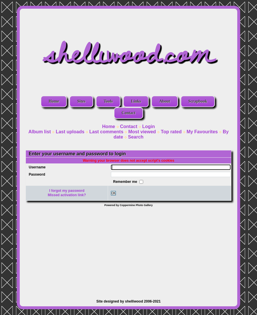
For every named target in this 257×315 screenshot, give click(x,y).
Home (53, 101)
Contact (128, 113)
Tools (108, 101)
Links (136, 101)
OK (113, 193)
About (164, 101)
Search (135, 136)
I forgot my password (67, 191)
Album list (39, 131)
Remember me (125, 181)
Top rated (171, 131)
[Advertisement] (128, 250)
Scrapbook (197, 101)
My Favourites (202, 131)
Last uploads (70, 131)
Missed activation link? (67, 195)
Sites (81, 101)
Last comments (106, 131)
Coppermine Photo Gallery (136, 205)
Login (148, 126)
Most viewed (142, 131)
